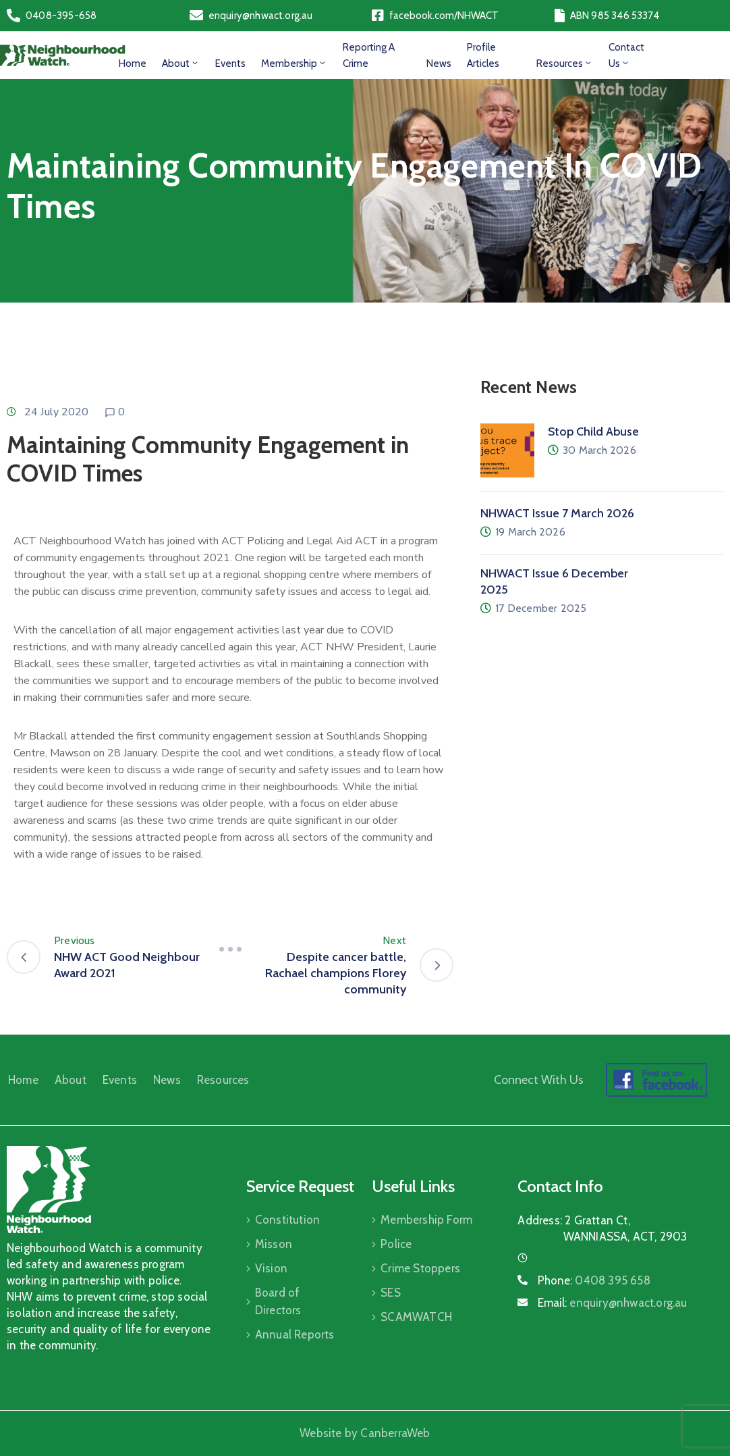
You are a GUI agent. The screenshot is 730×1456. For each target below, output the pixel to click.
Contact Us (626, 55)
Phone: (594, 1280)
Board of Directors (278, 1301)
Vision (271, 1268)
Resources (564, 63)
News (438, 63)
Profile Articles (483, 55)
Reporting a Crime (369, 55)
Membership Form (426, 1219)
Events (230, 63)
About (181, 63)
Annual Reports (295, 1334)
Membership (294, 63)
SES (391, 1292)
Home (132, 63)
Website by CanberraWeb (365, 1433)
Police (396, 1244)
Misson (273, 1244)
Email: (612, 1302)
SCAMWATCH (416, 1317)
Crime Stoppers (420, 1268)
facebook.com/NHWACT (444, 15)
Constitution (287, 1219)
